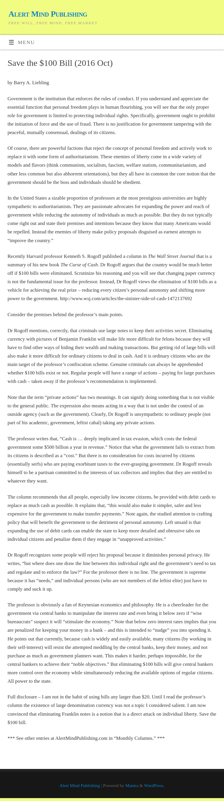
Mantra (131, 785)
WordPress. (154, 785)
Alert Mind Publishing (47, 13)
